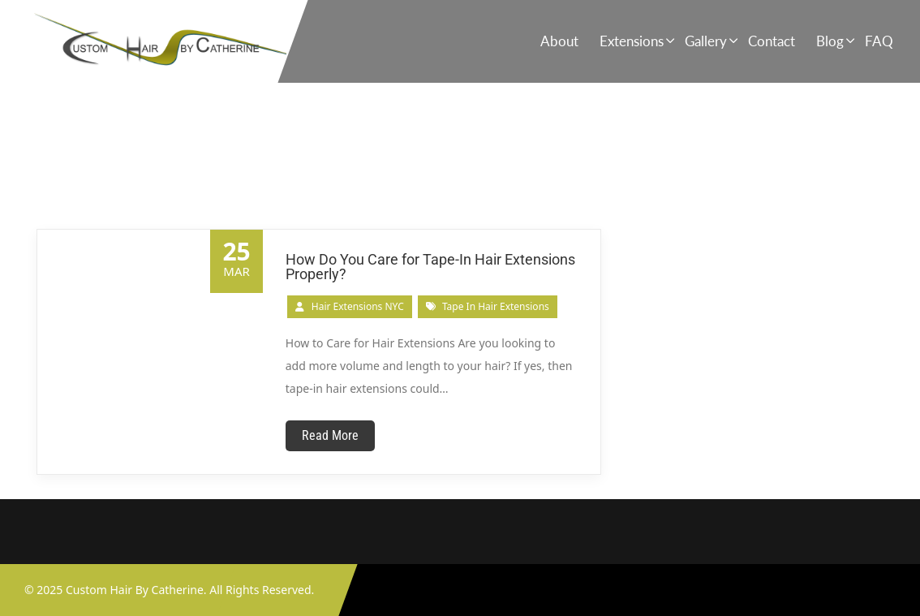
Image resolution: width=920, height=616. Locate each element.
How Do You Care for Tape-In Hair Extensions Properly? (430, 266)
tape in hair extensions (495, 306)
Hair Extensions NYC (358, 306)
